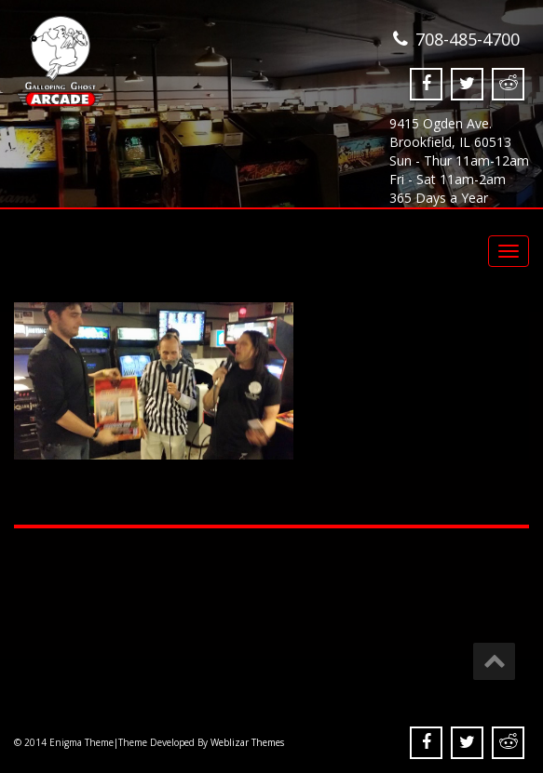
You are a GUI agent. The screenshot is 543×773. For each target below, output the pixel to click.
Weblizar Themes (247, 742)
